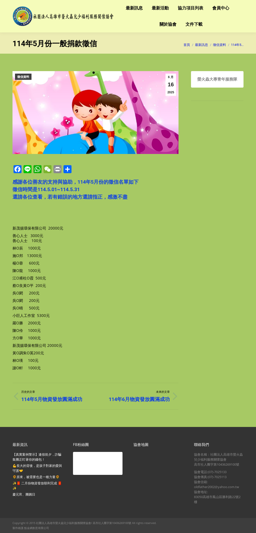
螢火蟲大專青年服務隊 (217, 79)
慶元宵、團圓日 (23, 494)
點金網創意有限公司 (36, 528)
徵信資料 (23, 77)
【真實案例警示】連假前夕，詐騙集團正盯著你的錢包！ (36, 457)
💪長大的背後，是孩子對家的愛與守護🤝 (37, 468)
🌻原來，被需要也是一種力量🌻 (36, 477)
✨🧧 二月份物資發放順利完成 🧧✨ (37, 485)
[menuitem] (134, 8)
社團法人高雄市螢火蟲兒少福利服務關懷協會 (63, 523)
